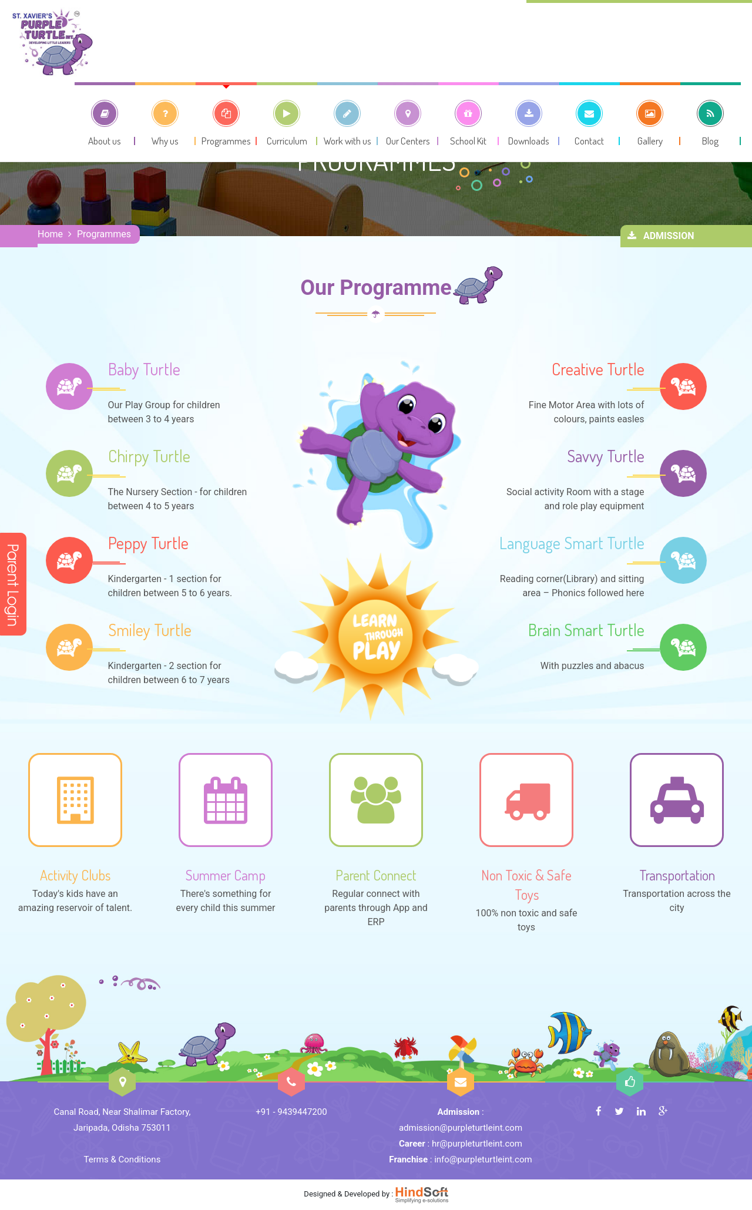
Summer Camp (226, 875)
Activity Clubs (75, 875)
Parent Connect (376, 875)
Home (50, 234)
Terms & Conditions (122, 1159)
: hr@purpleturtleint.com (460, 1143)
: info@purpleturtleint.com (460, 1159)
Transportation (677, 875)
